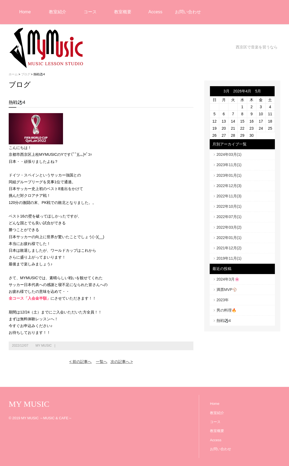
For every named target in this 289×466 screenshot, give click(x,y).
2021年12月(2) (228, 248)
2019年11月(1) (228, 258)
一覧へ (101, 361)
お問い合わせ (188, 12)
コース (90, 12)
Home (25, 12)
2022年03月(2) (228, 227)
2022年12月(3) (228, 186)
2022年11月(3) (228, 196)
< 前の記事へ (80, 361)
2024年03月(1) (228, 154)
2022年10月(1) (228, 206)
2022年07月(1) (228, 217)
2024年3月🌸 (227, 279)
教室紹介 (57, 12)
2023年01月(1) (228, 175)
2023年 (222, 300)
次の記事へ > (122, 361)
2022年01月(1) (228, 237)
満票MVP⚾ (226, 289)
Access (155, 12)
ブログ (25, 74)
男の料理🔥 (226, 310)
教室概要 (122, 12)
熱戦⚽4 (223, 320)
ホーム (13, 74)
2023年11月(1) (228, 165)
